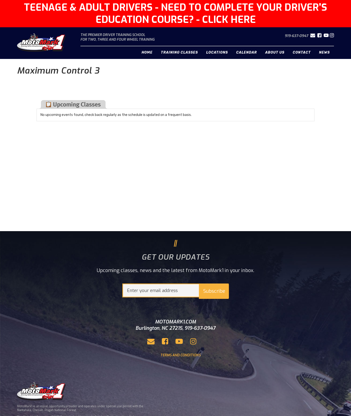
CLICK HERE (229, 19)
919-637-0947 (296, 35)
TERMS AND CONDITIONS (180, 355)
